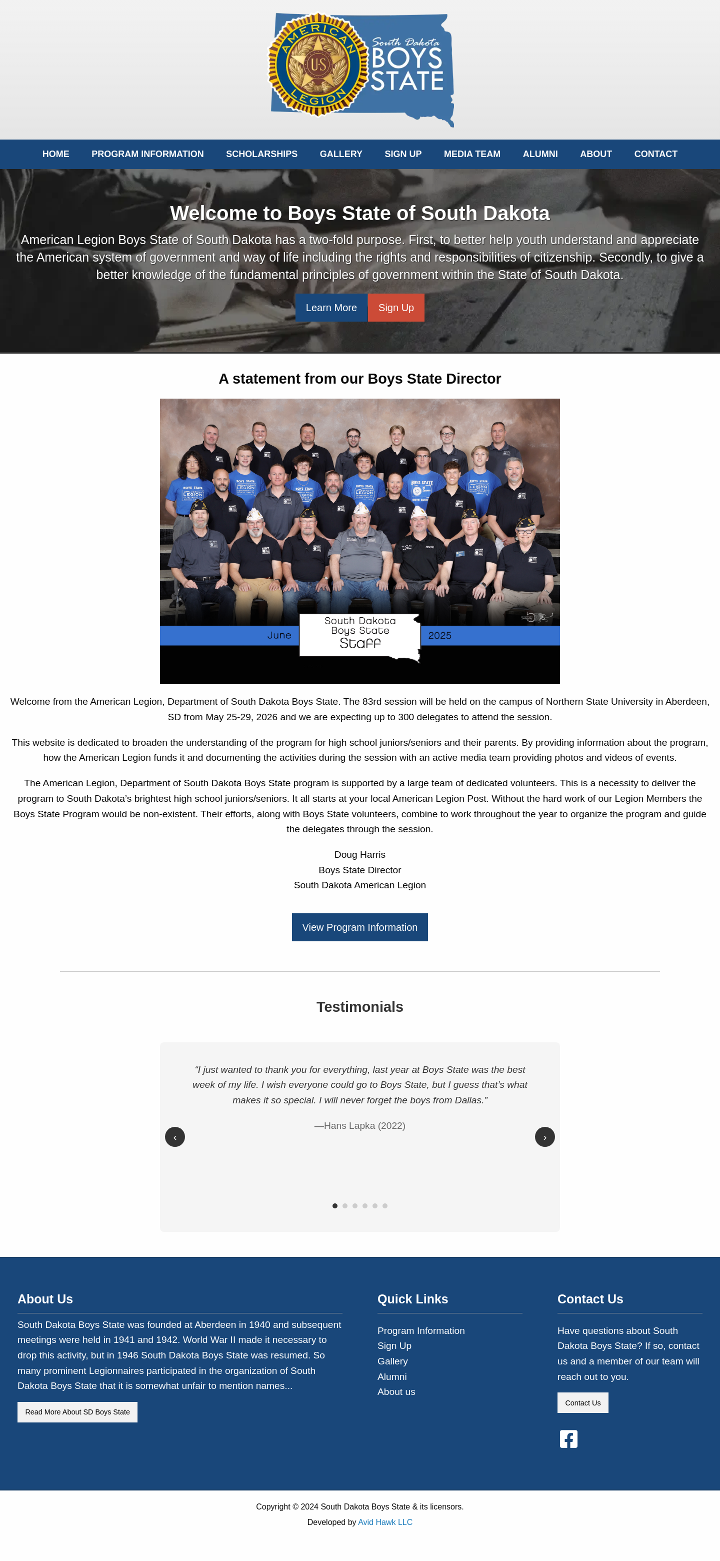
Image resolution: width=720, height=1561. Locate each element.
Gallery (341, 154)
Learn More (331, 307)
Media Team (472, 154)
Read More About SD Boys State (77, 1412)
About (596, 154)
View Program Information (360, 927)
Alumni (540, 154)
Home (56, 154)
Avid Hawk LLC (385, 1522)
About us (397, 1391)
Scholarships (262, 154)
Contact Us (582, 1403)
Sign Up (403, 154)
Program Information (148, 154)
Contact (656, 154)
